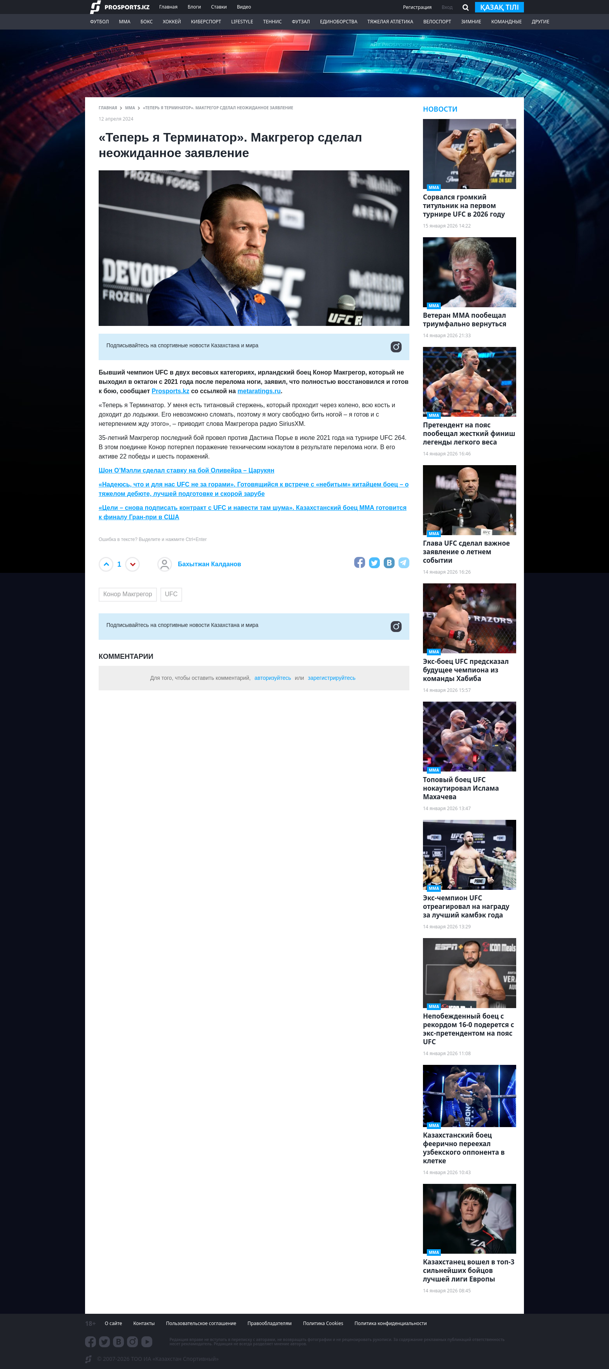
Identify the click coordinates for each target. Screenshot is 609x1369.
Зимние (471, 21)
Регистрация (417, 7)
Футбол (99, 21)
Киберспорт (206, 21)
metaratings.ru (259, 391)
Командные (506, 21)
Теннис (272, 21)
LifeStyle (242, 21)
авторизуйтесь (272, 678)
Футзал (301, 21)
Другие (540, 21)
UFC (171, 594)
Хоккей (172, 21)
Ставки (219, 7)
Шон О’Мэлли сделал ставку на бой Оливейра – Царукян (186, 470)
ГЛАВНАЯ (108, 107)
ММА (124, 21)
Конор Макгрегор (127, 594)
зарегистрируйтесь (332, 678)
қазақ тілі (499, 7)
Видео (244, 7)
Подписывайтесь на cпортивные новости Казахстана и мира (254, 346)
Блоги (194, 7)
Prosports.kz (171, 391)
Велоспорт (437, 21)
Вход (447, 7)
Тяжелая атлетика (390, 21)
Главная (168, 7)
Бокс (147, 21)
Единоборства (338, 21)
